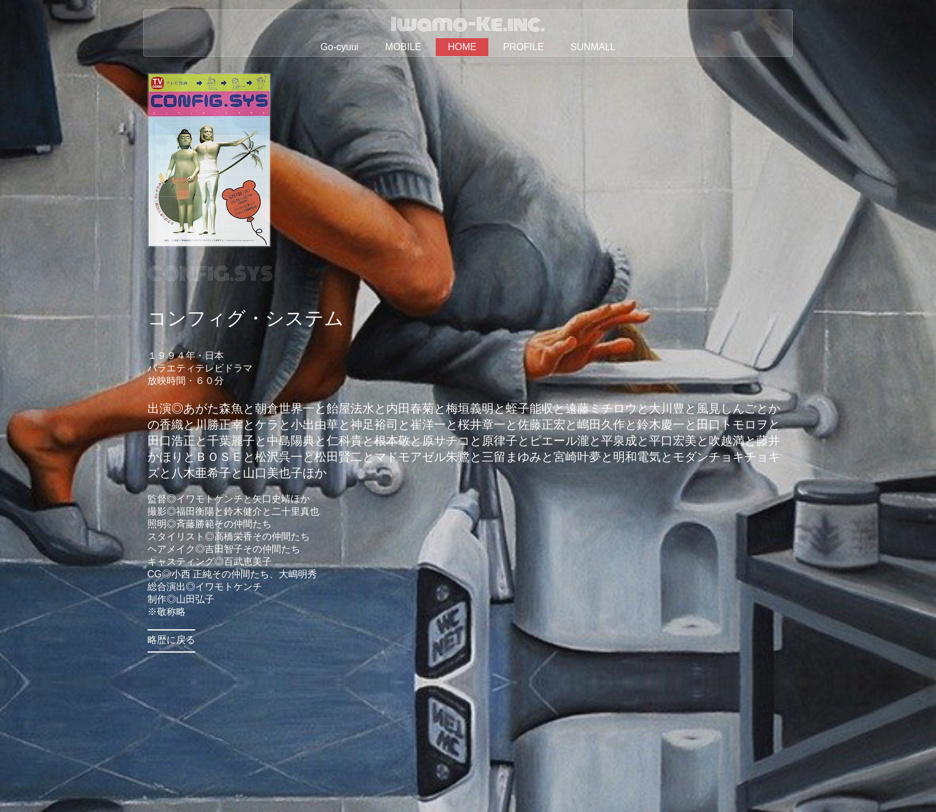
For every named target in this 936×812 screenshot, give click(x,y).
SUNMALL (593, 47)
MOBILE (403, 47)
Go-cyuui (340, 47)
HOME (462, 47)
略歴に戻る (171, 640)
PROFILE (523, 47)
